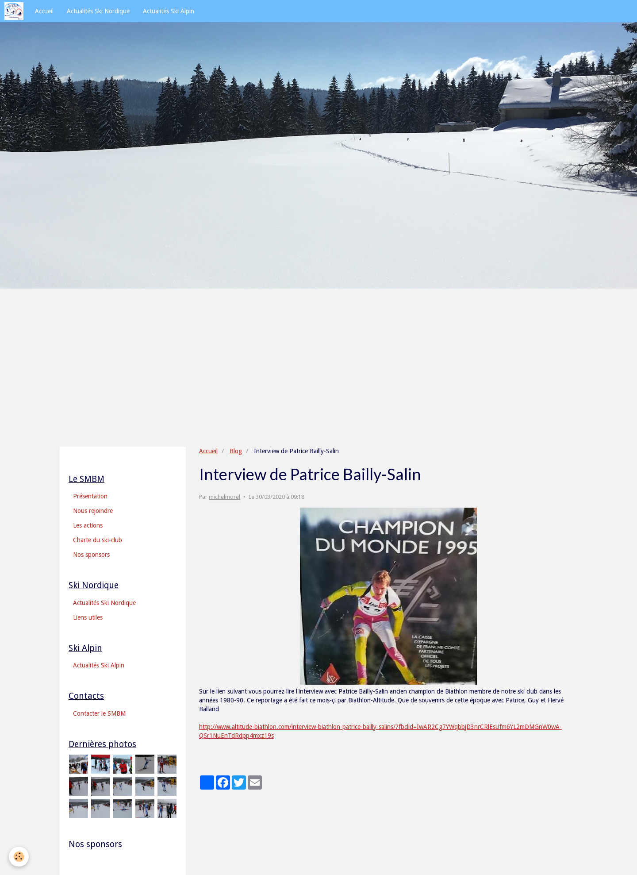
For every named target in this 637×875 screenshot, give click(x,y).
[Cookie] (19, 857)
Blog (236, 451)
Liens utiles (88, 617)
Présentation (90, 496)
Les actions (88, 525)
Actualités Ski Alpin (168, 11)
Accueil (44, 11)
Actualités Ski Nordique (98, 11)
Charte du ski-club (97, 540)
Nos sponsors (91, 554)
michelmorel (224, 496)
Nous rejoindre (93, 510)
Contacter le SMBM (99, 713)
